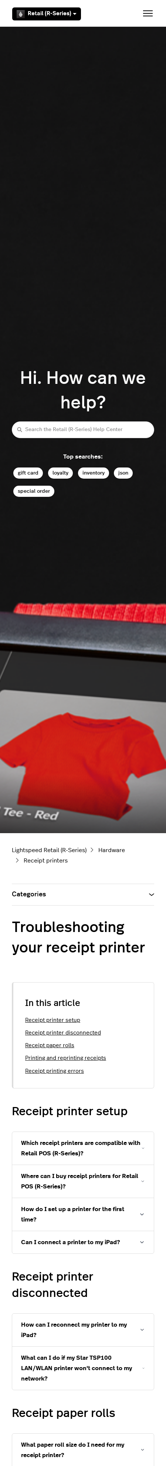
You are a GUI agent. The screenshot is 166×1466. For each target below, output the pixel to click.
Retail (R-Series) (47, 14)
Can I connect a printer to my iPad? (70, 1242)
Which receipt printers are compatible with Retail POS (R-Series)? (80, 1148)
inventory (93, 473)
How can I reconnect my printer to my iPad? (74, 1330)
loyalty (60, 473)
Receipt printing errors (54, 1071)
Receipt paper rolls (49, 1045)
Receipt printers (46, 861)
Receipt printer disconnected (63, 1033)
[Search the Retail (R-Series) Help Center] (83, 429)
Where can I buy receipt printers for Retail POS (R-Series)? (79, 1181)
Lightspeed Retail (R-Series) (49, 850)
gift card (28, 473)
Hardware (111, 850)
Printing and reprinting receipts (65, 1058)
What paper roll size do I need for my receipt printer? (72, 1450)
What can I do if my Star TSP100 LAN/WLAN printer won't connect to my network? (76, 1368)
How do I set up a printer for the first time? (72, 1214)
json (123, 473)
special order (34, 491)
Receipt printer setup (52, 1020)
